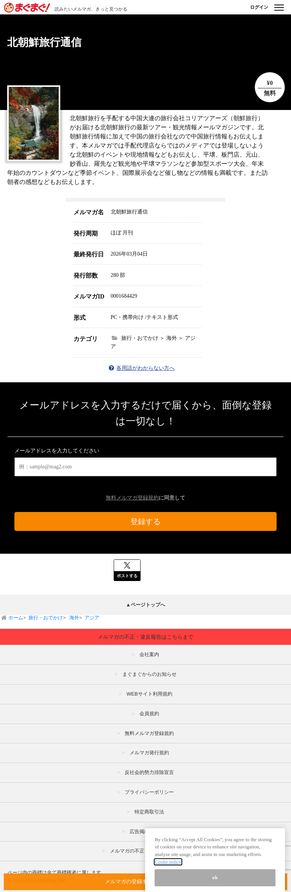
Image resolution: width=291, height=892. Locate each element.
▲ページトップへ (145, 605)
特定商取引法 (149, 812)
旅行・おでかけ (45, 617)
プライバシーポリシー (149, 792)
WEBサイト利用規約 (149, 694)
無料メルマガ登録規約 (132, 498)
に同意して (145, 498)
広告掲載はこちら (149, 831)
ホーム (15, 617)
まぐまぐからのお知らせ (149, 674)
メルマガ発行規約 (149, 752)
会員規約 (149, 713)
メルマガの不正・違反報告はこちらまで (145, 637)
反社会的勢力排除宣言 (149, 772)
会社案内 (149, 654)
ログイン (259, 7)
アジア (91, 617)
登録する (145, 521)
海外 (73, 617)
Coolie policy (168, 877)
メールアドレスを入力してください (56, 451)
